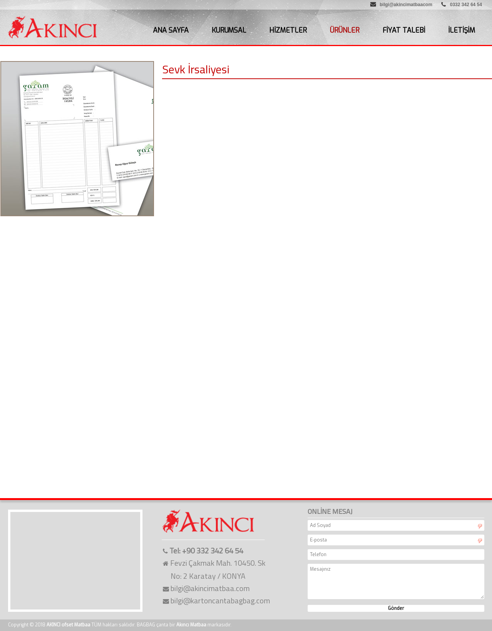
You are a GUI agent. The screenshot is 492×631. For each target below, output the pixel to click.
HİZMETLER (288, 30)
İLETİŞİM (461, 30)
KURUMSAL (229, 30)
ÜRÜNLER (344, 30)
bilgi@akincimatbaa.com (210, 588)
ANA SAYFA (171, 30)
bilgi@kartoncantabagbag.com (220, 600)
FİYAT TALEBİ (404, 30)
